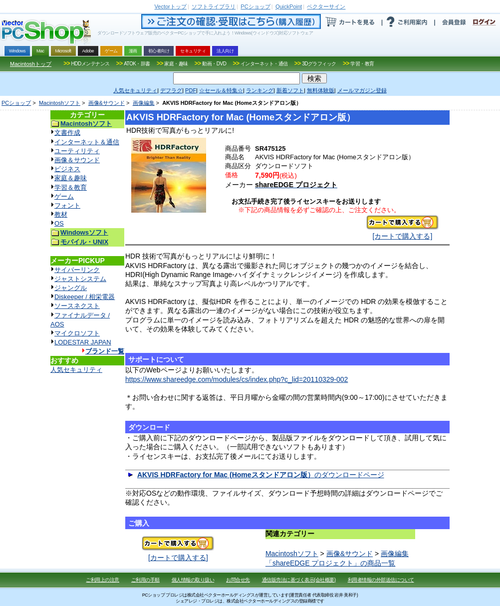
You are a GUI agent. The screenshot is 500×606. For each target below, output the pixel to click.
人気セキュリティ (76, 369)
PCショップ (16, 103)
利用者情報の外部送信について (381, 580)
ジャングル (70, 288)
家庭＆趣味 (70, 178)
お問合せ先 (238, 580)
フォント (67, 205)
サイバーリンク (77, 270)
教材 (60, 214)
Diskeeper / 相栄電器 (84, 297)
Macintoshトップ (30, 64)
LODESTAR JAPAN (82, 342)
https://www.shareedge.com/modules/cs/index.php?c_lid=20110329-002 (236, 379)
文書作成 (67, 132)
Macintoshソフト (59, 103)
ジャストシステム (80, 279)
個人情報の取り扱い (193, 580)
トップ (171, 6)
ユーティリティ (77, 151)
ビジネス (67, 169)
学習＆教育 (70, 187)
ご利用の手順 (145, 580)
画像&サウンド (106, 103)
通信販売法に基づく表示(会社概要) (299, 580)
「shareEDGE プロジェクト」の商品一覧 (330, 563)
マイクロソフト (77, 333)
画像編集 (144, 103)
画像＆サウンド (77, 160)
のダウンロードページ (260, 475)
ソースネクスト (77, 305)
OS (59, 223)
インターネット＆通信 (86, 142)
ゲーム (64, 196)
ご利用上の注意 (102, 580)
